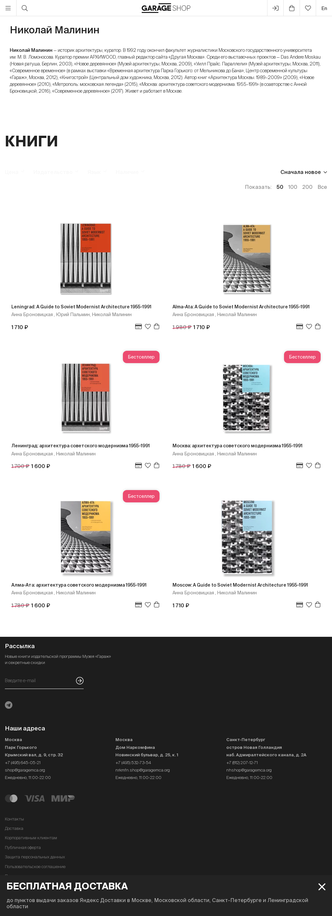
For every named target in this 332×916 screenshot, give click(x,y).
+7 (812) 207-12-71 (242, 762)
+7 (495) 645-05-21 (23, 762)
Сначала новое (300, 172)
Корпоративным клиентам (31, 837)
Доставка (14, 828)
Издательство (53, 172)
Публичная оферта (23, 847)
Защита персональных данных (35, 856)
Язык (94, 172)
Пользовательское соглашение (35, 866)
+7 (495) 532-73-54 (133, 762)
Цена (11, 172)
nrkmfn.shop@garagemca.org (142, 770)
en (324, 8)
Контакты (14, 819)
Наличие (127, 172)
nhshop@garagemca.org (249, 770)
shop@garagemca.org (25, 770)
